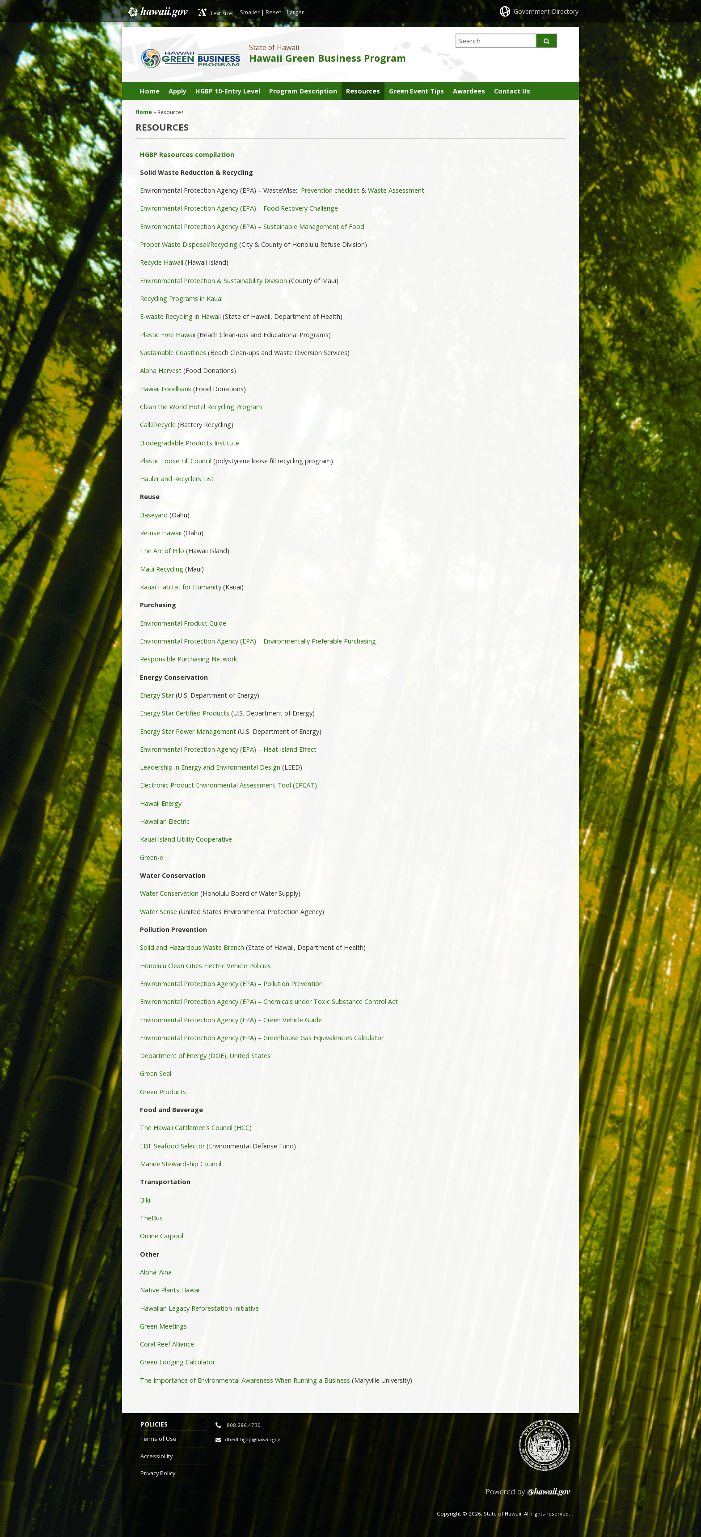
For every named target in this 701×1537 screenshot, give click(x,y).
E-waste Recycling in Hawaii (180, 316)
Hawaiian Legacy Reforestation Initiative (199, 1308)
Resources (363, 91)
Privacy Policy (157, 1473)
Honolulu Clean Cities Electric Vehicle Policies (205, 965)
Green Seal (155, 1073)
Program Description (303, 91)
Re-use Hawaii (161, 533)
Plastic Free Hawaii (167, 334)
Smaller (250, 12)
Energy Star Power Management (188, 731)
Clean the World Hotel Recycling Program (201, 406)
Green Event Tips (416, 91)
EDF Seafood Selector (172, 1146)
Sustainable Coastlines (173, 352)
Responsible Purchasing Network (188, 659)
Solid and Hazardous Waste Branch (192, 947)
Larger (295, 12)
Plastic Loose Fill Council (175, 461)
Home (150, 91)
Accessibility (156, 1456)
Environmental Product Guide (183, 623)
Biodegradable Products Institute (189, 443)
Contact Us (512, 91)
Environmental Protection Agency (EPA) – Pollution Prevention (231, 983)
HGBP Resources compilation (188, 154)
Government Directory (546, 11)
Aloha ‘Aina (156, 1272)
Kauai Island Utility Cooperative (186, 839)
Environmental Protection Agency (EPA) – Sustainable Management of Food (252, 226)
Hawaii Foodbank (165, 389)
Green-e (151, 857)
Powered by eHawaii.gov (528, 1495)
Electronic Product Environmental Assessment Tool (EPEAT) (228, 785)
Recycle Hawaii (161, 262)
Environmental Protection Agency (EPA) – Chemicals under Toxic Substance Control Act (269, 1001)
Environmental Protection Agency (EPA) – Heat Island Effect (228, 749)
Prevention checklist (330, 190)
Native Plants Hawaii (170, 1290)
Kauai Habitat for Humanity (180, 587)
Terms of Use (158, 1439)
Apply (177, 91)
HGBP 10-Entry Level (227, 91)
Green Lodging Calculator (177, 1362)
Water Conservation (169, 893)
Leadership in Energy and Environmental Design (210, 767)
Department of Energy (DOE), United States (205, 1055)
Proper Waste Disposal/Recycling (188, 244)
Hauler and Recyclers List (177, 478)
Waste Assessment (396, 190)
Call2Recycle (158, 424)
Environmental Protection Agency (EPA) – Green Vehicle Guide (231, 1020)
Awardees (469, 91)
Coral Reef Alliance (167, 1344)
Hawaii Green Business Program (327, 58)
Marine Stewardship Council (180, 1164)
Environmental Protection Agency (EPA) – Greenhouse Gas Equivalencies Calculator (262, 1037)
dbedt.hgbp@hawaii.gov (252, 1439)
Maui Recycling (161, 569)
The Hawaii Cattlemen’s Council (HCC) (196, 1127)
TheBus (151, 1218)
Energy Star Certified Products (184, 713)
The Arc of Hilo (162, 550)
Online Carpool (161, 1236)
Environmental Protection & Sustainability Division (213, 280)
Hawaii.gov (157, 12)
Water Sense (159, 911)
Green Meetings (163, 1326)
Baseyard (154, 515)
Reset (273, 12)
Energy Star (157, 695)
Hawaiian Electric (165, 821)
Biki (145, 1200)
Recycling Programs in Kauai (181, 298)
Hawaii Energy (161, 803)
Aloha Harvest (161, 370)
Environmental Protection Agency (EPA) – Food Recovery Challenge (239, 208)
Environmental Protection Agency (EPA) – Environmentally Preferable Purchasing (258, 641)
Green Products (163, 1092)
